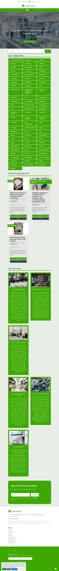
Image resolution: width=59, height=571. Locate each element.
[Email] (20, 558)
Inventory (10, 532)
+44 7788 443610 (24, 1)
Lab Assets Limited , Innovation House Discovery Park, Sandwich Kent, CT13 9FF (27, 514)
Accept (4, 569)
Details (18, 218)
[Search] (26, 51)
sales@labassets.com (35, 1)
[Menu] (27, 10)
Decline (8, 569)
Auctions (10, 533)
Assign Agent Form (12, 541)
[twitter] (12, 550)
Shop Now (10, 530)
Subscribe (20, 561)
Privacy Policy (11, 542)
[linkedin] (15, 550)
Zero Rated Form (12, 539)
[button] (29, 45)
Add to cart (18, 215)
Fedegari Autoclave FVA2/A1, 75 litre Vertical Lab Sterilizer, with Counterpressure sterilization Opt (39, 197)
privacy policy (12, 567)
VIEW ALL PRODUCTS (29, 41)
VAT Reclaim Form (12, 537)
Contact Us (10, 535)
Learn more (14, 569)
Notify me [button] (34, 494)
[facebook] (9, 550)
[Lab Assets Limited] (15, 511)
